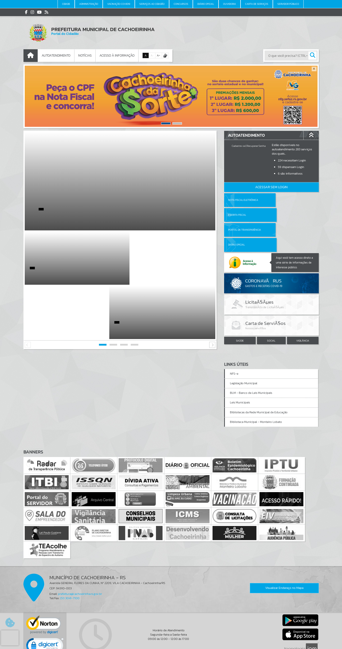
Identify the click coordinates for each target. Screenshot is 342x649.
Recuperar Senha (256, 146)
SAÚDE (240, 311)
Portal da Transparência (244, 215)
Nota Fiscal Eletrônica (243, 200)
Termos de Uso (171, 640)
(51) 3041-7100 (70, 568)
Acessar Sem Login (271, 187)
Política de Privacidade (171, 644)
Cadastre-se (238, 146)
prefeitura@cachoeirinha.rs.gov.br (80, 564)
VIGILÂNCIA (302, 311)
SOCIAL (271, 311)
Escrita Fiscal (284, 200)
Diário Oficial (283, 215)
